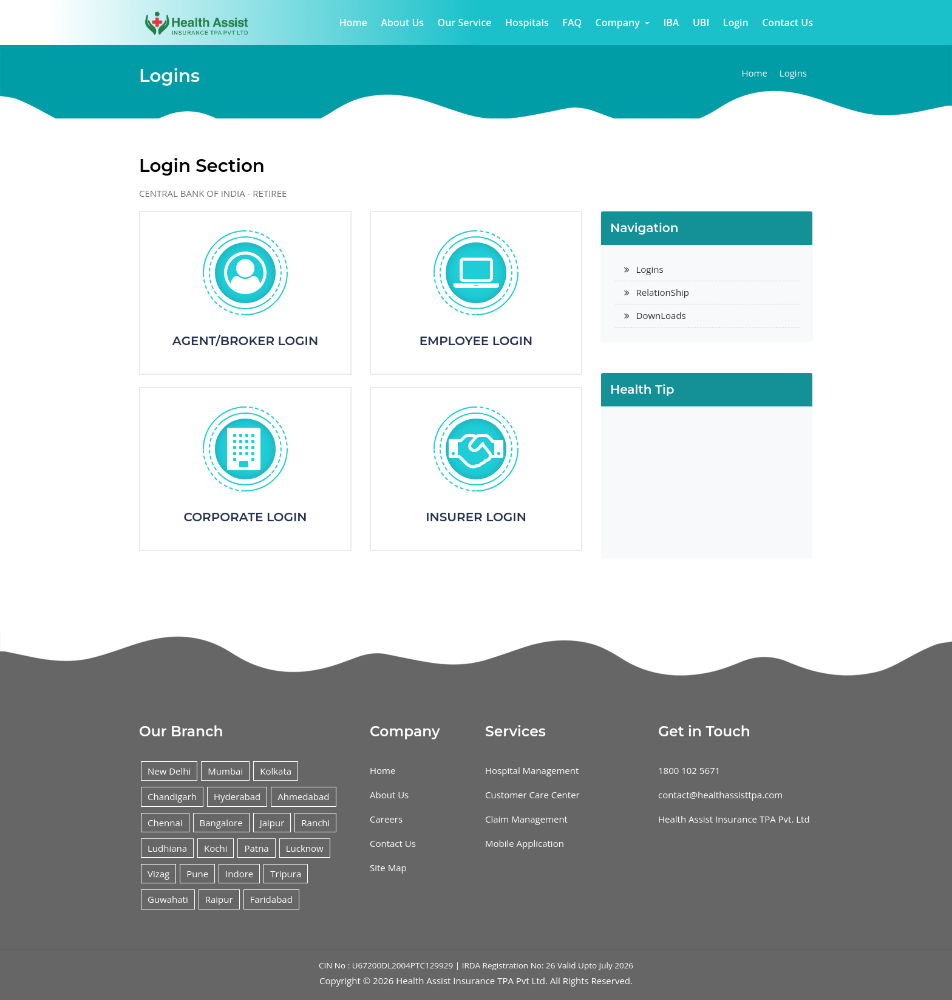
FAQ (572, 22)
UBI (701, 22)
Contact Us (787, 22)
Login (736, 22)
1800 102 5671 (689, 770)
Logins (793, 73)
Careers (386, 819)
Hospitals (527, 22)
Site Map (388, 867)
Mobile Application (524, 843)
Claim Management (526, 819)
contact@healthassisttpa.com (720, 795)
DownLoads (661, 315)
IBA (671, 22)
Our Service (465, 22)
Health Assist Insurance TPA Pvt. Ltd (734, 819)
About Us (402, 22)
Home (353, 22)
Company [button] (619, 22)
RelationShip (663, 292)
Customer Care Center (532, 795)
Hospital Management (532, 770)
